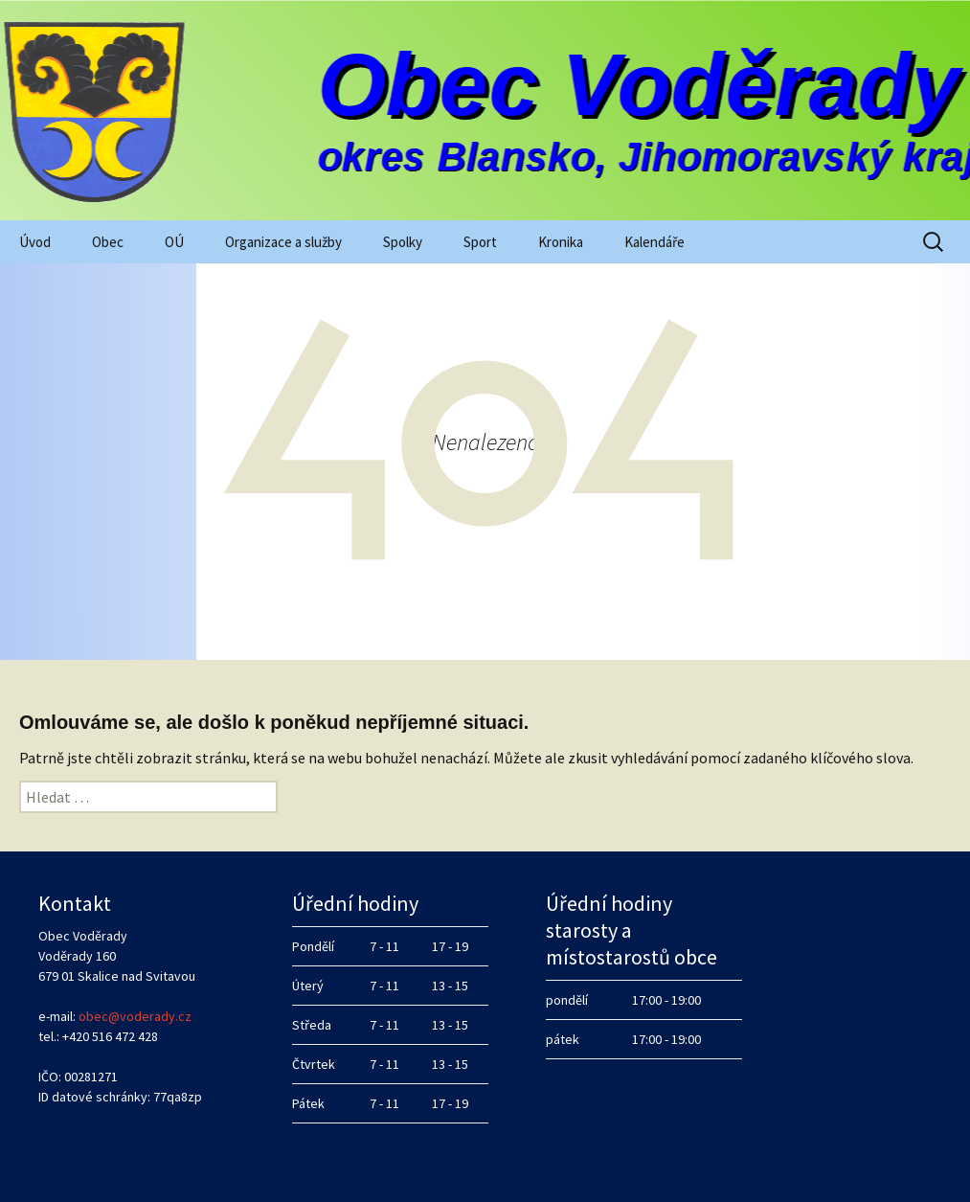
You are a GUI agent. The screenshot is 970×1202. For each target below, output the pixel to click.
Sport (480, 242)
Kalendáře (654, 242)
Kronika (560, 242)
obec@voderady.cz (135, 1016)
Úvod (35, 242)
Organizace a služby (283, 242)
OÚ (174, 242)
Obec (108, 242)
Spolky (402, 242)
